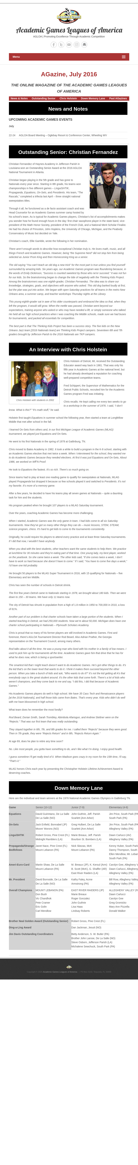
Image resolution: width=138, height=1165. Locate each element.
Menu (69, 57)
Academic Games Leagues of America (69, 29)
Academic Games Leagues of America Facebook (54, 45)
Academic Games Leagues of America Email (84, 45)
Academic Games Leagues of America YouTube (69, 45)
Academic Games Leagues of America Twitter (61, 45)
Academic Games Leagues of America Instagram (77, 45)
